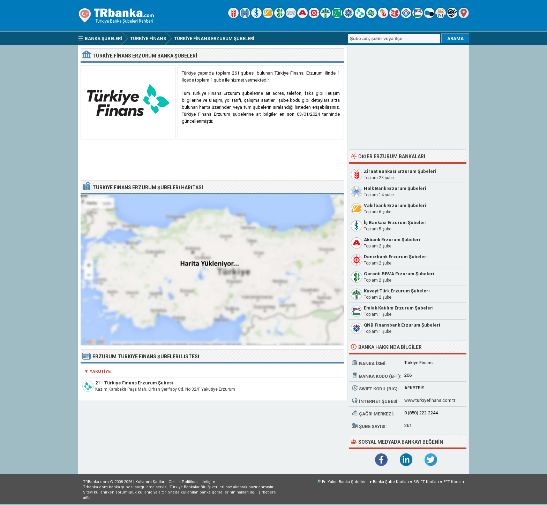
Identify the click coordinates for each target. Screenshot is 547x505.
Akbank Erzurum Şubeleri (392, 239)
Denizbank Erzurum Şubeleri (396, 256)
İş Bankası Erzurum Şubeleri (395, 222)
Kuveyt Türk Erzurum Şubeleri (397, 290)
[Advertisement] (212, 160)
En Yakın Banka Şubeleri (344, 482)
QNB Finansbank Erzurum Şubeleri (402, 325)
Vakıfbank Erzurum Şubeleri (395, 205)
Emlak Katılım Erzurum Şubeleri (399, 308)
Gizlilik (183, 482)
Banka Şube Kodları (391, 482)
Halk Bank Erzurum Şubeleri (395, 188)
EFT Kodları (453, 482)
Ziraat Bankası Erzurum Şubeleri (400, 171)
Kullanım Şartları (150, 482)
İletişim (208, 482)
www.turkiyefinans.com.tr (429, 400)
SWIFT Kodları (426, 482)
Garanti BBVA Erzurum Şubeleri (399, 273)
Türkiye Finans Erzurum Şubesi (138, 382)
